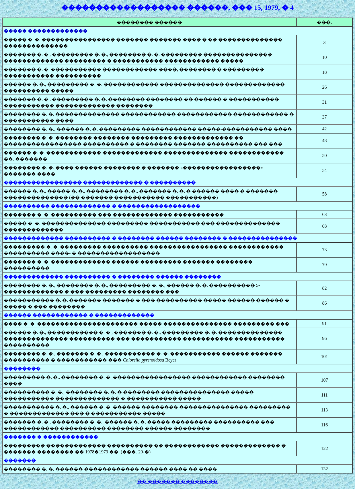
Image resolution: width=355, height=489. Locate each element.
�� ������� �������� (177, 481)
